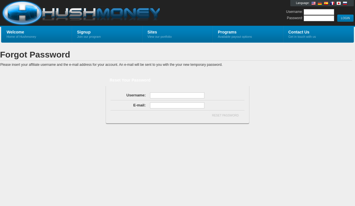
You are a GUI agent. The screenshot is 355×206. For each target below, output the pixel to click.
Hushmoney (69, 13)
